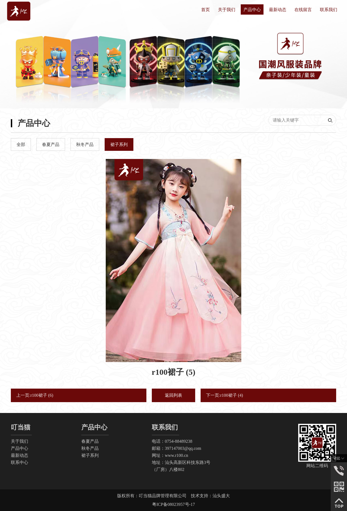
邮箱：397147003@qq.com (176, 448)
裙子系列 (90, 455)
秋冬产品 (90, 448)
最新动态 (277, 9)
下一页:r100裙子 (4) (224, 395)
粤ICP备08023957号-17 (173, 504)
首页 (205, 9)
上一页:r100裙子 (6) (34, 395)
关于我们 (226, 9)
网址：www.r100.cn (170, 455)
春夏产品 (90, 441)
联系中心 (19, 462)
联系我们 (328, 9)
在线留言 (303, 9)
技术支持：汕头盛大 (210, 495)
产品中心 (252, 9)
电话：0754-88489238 (172, 441)
